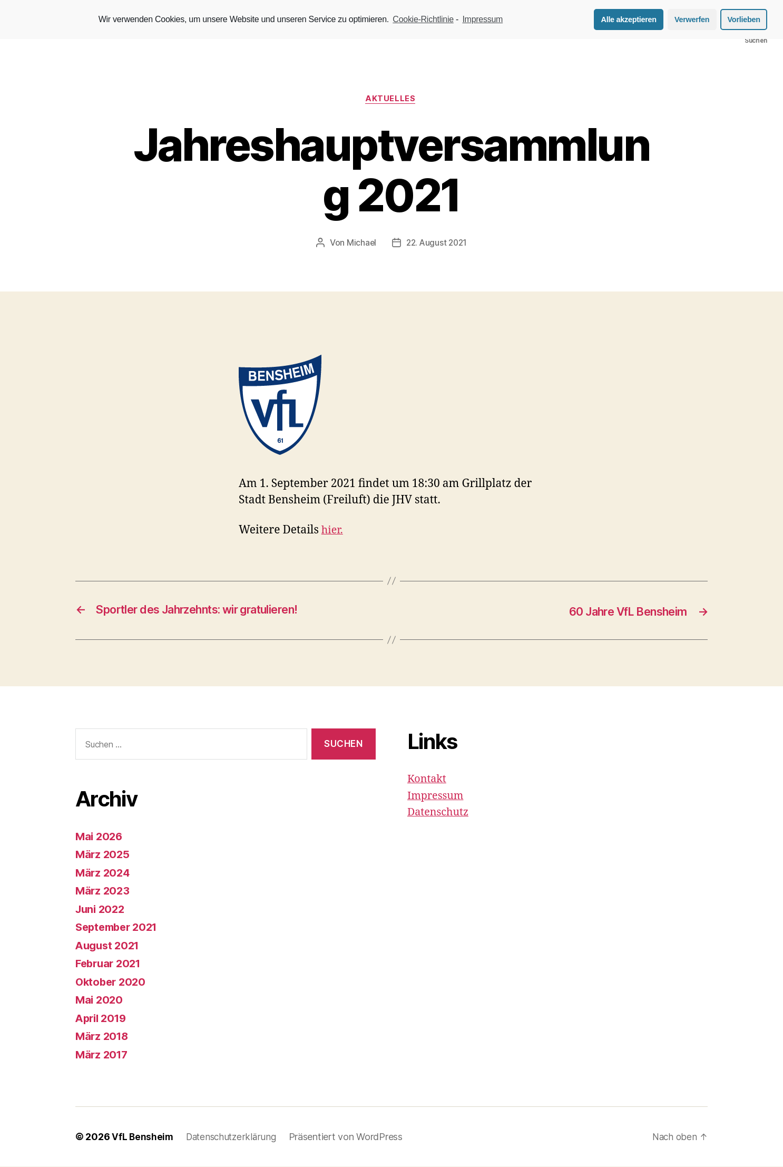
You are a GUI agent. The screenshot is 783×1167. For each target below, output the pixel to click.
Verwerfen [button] (691, 19)
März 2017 (103, 1055)
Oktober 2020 (112, 982)
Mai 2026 (100, 836)
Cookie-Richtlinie (423, 19)
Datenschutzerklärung (234, 1137)
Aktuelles (392, 99)
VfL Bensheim (143, 1137)
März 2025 (103, 854)
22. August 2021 (437, 244)
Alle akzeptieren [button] (629, 19)
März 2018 (103, 1036)
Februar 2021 (110, 963)
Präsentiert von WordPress (351, 1137)
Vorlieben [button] (744, 19)
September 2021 (119, 927)
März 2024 (103, 873)
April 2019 (102, 1018)
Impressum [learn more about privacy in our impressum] (482, 19)
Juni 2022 (101, 909)
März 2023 (103, 891)
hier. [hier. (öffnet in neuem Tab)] (333, 531)
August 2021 (109, 945)
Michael (360, 244)
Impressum (437, 796)
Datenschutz (440, 812)
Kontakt (428, 779)
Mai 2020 (100, 1000)
